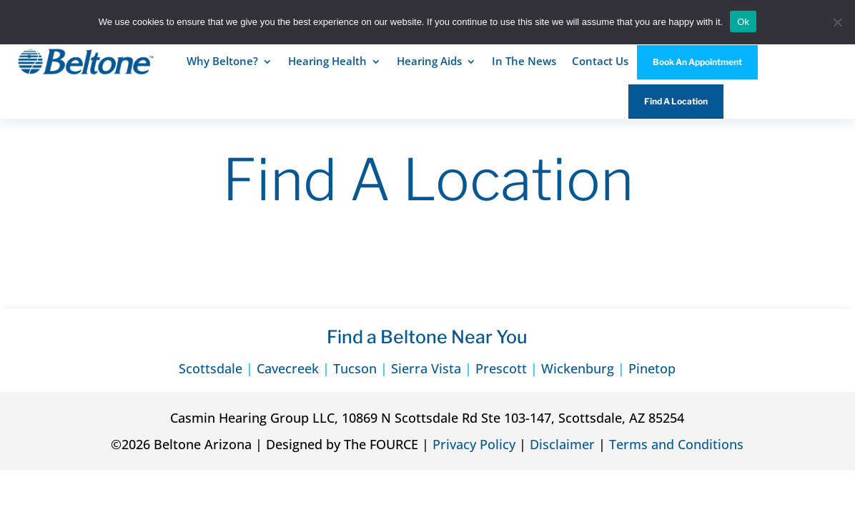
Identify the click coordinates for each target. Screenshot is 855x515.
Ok (743, 21)
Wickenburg (577, 368)
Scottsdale (210, 368)
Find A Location (676, 101)
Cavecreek (288, 368)
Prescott (501, 368)
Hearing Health (327, 61)
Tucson (355, 368)
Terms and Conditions (676, 444)
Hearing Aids (429, 61)
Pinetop (652, 368)
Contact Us (600, 61)
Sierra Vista (426, 368)
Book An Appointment (697, 62)
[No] (837, 22)
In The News (524, 61)
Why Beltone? (222, 61)
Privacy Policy (474, 444)
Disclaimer (562, 444)
